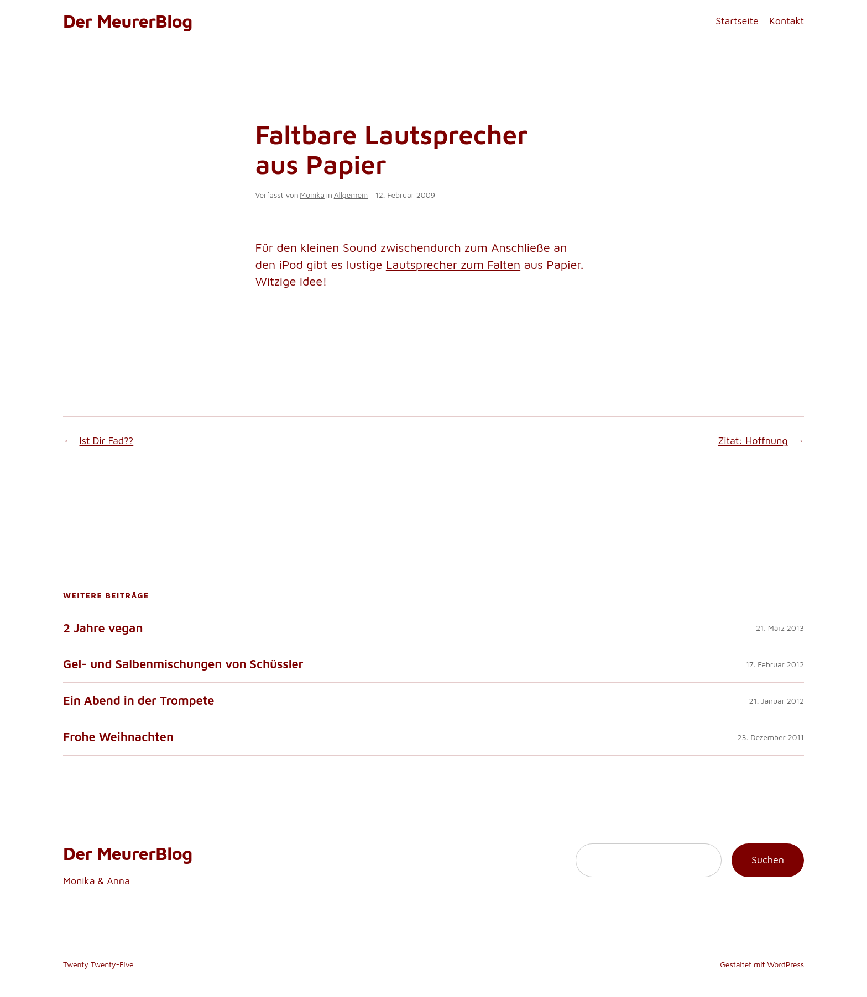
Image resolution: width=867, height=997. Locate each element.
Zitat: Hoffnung (752, 440)
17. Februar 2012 (775, 664)
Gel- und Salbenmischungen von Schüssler (183, 664)
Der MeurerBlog (127, 20)
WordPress (785, 964)
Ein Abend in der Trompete (138, 701)
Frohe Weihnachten (118, 737)
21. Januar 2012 (776, 700)
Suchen (767, 860)
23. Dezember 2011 (771, 737)
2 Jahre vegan (103, 628)
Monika (312, 194)
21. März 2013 (780, 627)
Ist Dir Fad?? (107, 440)
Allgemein (351, 194)
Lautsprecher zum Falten (453, 264)
